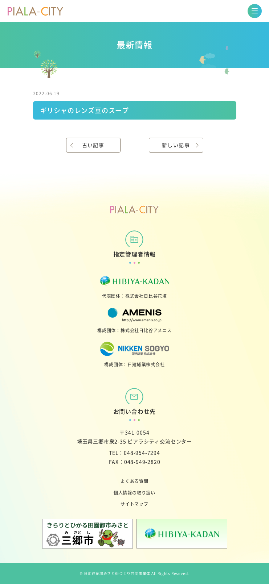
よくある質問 (134, 481)
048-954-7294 (142, 452)
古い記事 (93, 145)
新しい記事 (176, 145)
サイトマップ (134, 504)
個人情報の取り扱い (134, 492)
